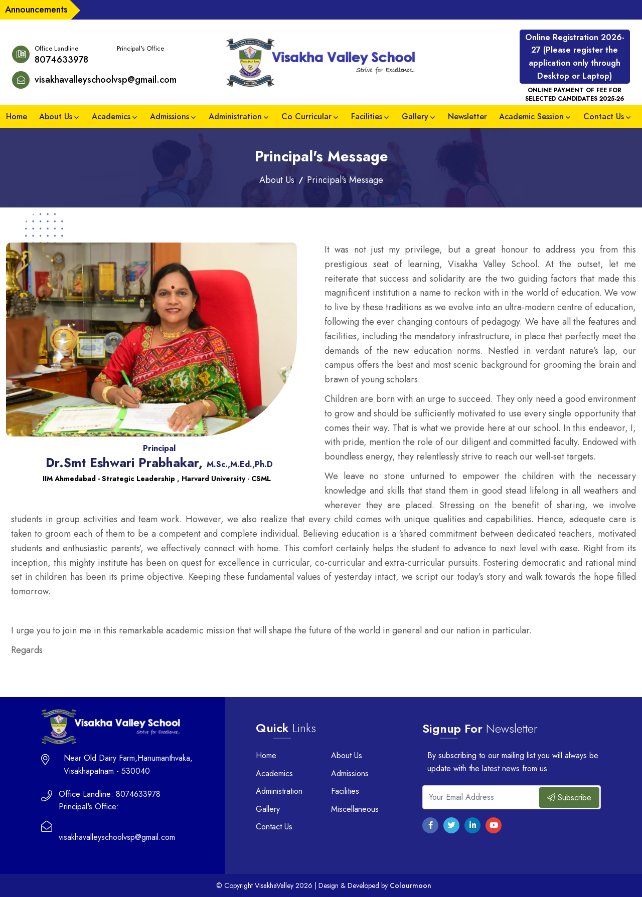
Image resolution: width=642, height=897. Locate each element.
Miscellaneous (355, 809)
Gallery (415, 116)
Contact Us (603, 116)
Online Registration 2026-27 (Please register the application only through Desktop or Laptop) (574, 57)
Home (16, 116)
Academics (111, 116)
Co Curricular (306, 116)
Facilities (366, 116)
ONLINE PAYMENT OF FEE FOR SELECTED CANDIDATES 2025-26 (574, 94)
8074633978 (61, 59)
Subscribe (569, 797)
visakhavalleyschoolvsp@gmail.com (106, 79)
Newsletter (467, 116)
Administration (235, 116)
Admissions (169, 116)
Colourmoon (410, 885)
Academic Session (531, 116)
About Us (55, 116)
